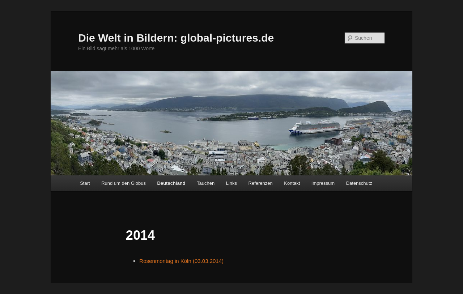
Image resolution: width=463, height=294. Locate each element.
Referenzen (261, 183)
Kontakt (292, 183)
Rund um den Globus (123, 183)
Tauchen (205, 183)
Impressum (323, 183)
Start (85, 183)
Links (231, 183)
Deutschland (171, 183)
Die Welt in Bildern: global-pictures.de (176, 38)
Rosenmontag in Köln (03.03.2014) (181, 261)
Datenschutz (359, 183)
